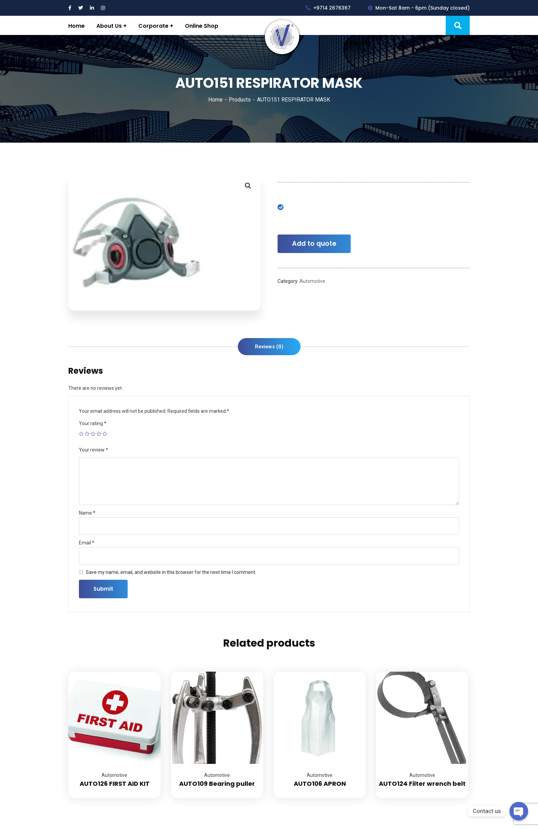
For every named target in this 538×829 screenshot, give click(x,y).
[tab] (269, 346)
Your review (93, 450)
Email (86, 542)
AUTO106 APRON (320, 783)
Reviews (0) (269, 347)
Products (240, 99)
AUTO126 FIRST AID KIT (115, 783)
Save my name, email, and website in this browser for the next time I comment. (171, 572)
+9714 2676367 (328, 7)
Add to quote (314, 243)
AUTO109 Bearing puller (217, 783)
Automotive (312, 281)
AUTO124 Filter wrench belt (422, 783)
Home (215, 99)
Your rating (92, 423)
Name (87, 513)
